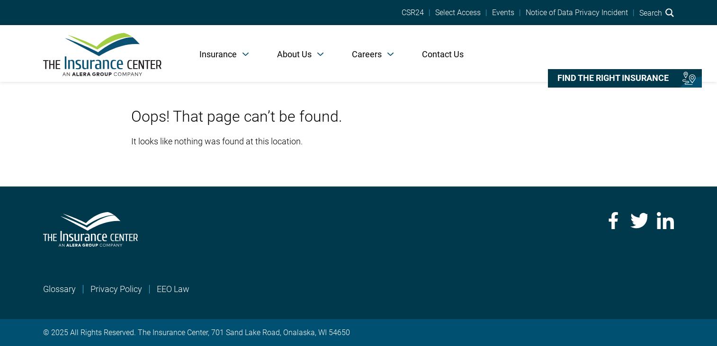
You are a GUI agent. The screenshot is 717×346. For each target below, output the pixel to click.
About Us (294, 54)
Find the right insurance (613, 78)
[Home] (102, 53)
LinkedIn (665, 220)
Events (503, 13)
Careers (367, 54)
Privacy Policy (116, 289)
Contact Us (443, 54)
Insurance (218, 54)
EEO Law (173, 289)
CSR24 (413, 13)
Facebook (612, 220)
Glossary (59, 289)
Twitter (638, 220)
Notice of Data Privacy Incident (577, 13)
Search (656, 13)
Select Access (458, 13)
